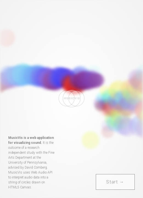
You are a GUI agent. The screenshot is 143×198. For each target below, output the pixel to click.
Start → (115, 182)
